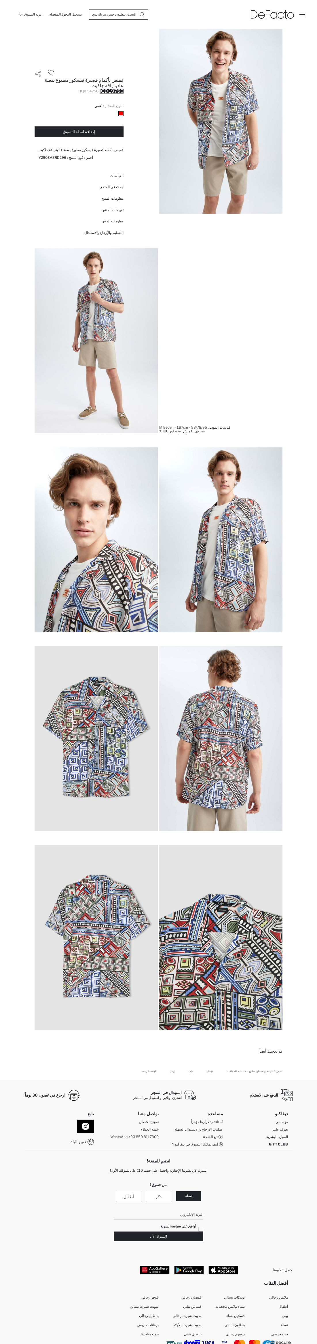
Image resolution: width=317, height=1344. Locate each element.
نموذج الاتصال (149, 1122)
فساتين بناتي (192, 1306)
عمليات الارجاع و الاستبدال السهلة (198, 1129)
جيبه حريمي (279, 1334)
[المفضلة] (55, 14)
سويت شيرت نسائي (144, 1306)
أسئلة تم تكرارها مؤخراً (207, 1122)
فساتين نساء (235, 1316)
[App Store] (223, 1270)
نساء (188, 1196)
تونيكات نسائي (234, 1297)
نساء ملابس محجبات (230, 1306)
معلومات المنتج (113, 198)
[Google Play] (189, 1270)
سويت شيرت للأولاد (187, 1325)
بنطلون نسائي (235, 1325)
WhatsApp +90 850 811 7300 (134, 1137)
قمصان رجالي (191, 1297)
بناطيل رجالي (149, 1316)
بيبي (285, 1316)
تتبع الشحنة (212, 1137)
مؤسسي (282, 1122)
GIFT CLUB (278, 1144)
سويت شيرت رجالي (187, 1316)
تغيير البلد (78, 1141)
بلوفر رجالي (150, 1297)
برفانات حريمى (148, 1325)
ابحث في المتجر (112, 187)
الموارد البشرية (277, 1137)
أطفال (129, 1196)
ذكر (158, 1196)
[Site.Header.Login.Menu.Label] (302, 14)
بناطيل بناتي (193, 1334)
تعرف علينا (280, 1129)
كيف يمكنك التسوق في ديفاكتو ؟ (197, 1144)
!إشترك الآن (158, 1236)
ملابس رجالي (278, 1297)
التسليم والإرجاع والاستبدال (104, 232)
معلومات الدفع (113, 221)
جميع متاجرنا (150, 1334)
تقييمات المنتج (113, 210)
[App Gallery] (155, 1270)
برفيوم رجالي (235, 1334)
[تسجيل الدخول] (71, 14)
